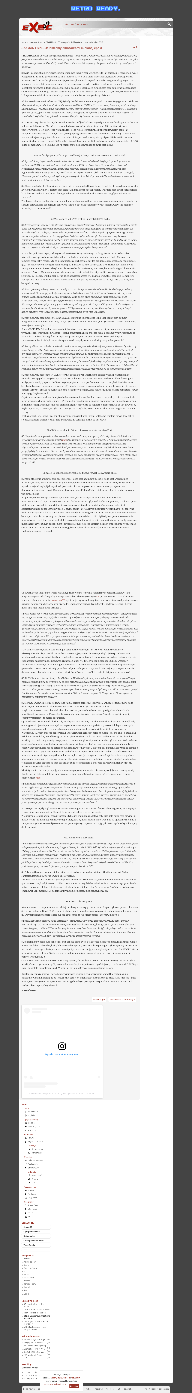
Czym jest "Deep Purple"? (35, 1375)
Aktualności (33, 1111)
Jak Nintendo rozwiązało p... (36, 1346)
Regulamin (32, 1198)
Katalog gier (29, 1236)
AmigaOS (28, 1227)
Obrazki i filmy (30, 1284)
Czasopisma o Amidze (34, 1240)
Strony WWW (33, 1168)
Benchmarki (29, 1277)
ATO (29, 1216)
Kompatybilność (30, 1268)
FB (97, 596)
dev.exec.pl (164, 1389)
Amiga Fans (33, 1205)
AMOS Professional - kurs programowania (35, 1328)
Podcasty (32, 1130)
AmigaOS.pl (27, 1255)
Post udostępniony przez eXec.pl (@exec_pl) (50, 1093)
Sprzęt (26, 1274)
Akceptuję (74, 1386)
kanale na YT (58, 600)
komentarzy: (99, 999)
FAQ (25, 1290)
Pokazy (27, 1281)
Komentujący (37, 1149)
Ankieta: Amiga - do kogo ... (35, 1339)
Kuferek (27, 1287)
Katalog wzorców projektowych (37, 1310)
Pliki (33, 1183)
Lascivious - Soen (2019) (34, 1372)
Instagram (98, 1389)
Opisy (26, 1271)
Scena (26, 1265)
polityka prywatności (61, 1378)
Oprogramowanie (32, 1231)
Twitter (88, 1389)
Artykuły (31, 1115)
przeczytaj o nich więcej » (55, 1384)
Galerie (31, 1123)
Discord (40, 1141)
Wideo (31, 1126)
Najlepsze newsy (35, 1160)
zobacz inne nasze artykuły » (122, 999)
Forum (31, 1138)
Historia (27, 1259)
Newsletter (128, 1389)
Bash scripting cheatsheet (35, 1313)
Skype (30, 1141)
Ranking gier (33, 1164)
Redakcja (32, 1194)
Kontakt (31, 1190)
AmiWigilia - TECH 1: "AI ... (34, 1349)
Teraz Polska (29, 1245)
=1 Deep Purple (30, 1378)
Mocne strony (30, 1262)
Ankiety (35, 1179)
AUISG (26, 1294)
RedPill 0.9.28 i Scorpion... (35, 1352)
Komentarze (37, 1153)
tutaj (64, 440)
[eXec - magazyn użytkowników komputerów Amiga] (37, 26)
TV (39, 1126)
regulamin (75, 1378)
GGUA (30, 1213)
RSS (118, 1389)
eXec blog (32, 1209)
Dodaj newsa (29, 1389)
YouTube (110, 1389)
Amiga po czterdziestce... (34, 1342)
